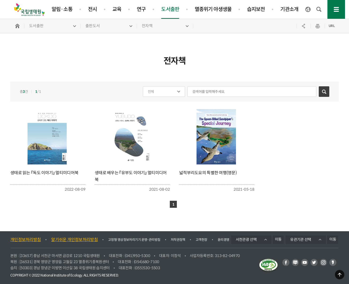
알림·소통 (62, 9)
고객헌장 (201, 240)
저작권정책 (178, 240)
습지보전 (256, 9)
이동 (278, 239)
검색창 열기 (319, 9)
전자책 (147, 25)
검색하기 (324, 91)
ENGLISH (308, 9)
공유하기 (303, 26)
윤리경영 (223, 240)
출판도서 (92, 25)
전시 (92, 9)
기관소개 (289, 9)
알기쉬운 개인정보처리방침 (74, 240)
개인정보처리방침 (25, 240)
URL (332, 26)
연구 (141, 9)
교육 (116, 9)
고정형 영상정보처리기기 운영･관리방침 (134, 240)
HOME (17, 26)
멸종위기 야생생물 (213, 9)
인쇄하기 (318, 26)
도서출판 (170, 9)
